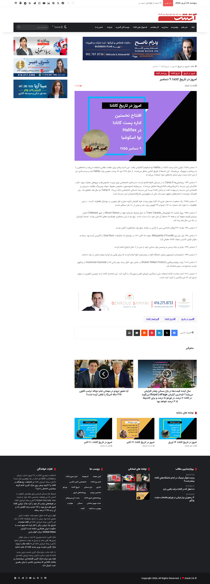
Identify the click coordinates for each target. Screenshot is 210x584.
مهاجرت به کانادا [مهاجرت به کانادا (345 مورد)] (95, 508)
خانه (192, 27)
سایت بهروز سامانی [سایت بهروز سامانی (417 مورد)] (94, 503)
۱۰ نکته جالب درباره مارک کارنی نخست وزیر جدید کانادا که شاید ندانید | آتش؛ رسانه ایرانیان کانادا (36, 554)
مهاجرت (175, 27)
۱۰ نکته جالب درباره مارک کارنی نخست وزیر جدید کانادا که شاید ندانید (35, 545)
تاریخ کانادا (175, 73)
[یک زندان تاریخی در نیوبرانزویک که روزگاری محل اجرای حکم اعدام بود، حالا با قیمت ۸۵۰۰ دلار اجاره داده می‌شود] (114, 486)
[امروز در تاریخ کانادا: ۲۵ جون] (143, 496)
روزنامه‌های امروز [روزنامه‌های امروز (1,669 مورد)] (79, 492)
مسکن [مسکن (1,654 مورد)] (79, 503)
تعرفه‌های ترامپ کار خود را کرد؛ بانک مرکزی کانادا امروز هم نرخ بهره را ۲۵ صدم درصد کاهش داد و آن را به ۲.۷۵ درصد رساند (34, 507)
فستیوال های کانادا (140, 27)
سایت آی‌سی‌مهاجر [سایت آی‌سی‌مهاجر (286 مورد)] (73, 498)
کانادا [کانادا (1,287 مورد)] (83, 508)
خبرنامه (109, 27)
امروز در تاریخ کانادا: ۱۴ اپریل (150, 3)
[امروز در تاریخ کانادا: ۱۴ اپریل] (178, 428)
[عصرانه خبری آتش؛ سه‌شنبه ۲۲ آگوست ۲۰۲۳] (128, 486)
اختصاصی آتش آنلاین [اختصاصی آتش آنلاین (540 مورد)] (77, 481)
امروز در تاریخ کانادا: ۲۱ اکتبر (140, 442)
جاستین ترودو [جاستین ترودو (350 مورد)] (95, 492)
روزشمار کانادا (161, 73)
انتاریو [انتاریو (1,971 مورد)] (98, 487)
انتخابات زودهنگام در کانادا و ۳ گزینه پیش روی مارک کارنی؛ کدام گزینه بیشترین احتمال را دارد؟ (35, 485)
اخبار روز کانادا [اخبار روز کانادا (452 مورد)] (96, 481)
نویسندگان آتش (123, 27)
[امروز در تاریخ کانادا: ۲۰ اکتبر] (93, 428)
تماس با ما (99, 27)
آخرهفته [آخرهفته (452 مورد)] (85, 476)
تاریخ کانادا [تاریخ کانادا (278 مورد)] (75, 487)
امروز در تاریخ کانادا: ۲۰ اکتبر (98, 442)
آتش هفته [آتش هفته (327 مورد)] (97, 476)
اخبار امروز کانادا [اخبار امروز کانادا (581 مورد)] (72, 476)
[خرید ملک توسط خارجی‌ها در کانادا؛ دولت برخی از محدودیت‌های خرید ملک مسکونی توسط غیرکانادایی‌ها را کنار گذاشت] (143, 487)
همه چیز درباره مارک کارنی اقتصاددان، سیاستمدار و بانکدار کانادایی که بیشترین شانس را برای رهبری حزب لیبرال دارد (35, 562)
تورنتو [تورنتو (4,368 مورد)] (65, 487)
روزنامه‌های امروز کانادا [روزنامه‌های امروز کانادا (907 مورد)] (92, 498)
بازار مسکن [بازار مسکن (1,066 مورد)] (88, 487)
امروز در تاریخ (183, 66)
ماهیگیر (190, 348)
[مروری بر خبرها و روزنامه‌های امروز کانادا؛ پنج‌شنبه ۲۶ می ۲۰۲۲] (128, 477)
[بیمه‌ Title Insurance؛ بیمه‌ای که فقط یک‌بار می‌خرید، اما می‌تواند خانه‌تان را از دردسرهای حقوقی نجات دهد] (143, 477)
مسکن (165, 27)
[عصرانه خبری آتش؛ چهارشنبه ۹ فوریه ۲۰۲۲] (114, 477)
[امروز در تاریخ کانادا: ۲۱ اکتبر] (135, 428)
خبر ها (185, 27)
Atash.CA (189, 578)
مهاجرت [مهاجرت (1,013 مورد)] (70, 503)
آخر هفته (155, 27)
